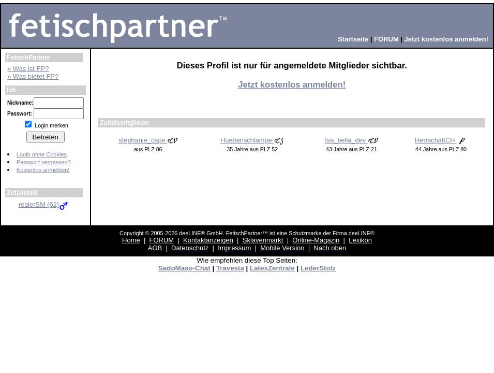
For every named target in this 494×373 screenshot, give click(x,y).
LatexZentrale (272, 268)
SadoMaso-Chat (184, 268)
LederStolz (318, 268)
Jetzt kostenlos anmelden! (292, 85)
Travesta (230, 268)
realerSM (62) (44, 204)
